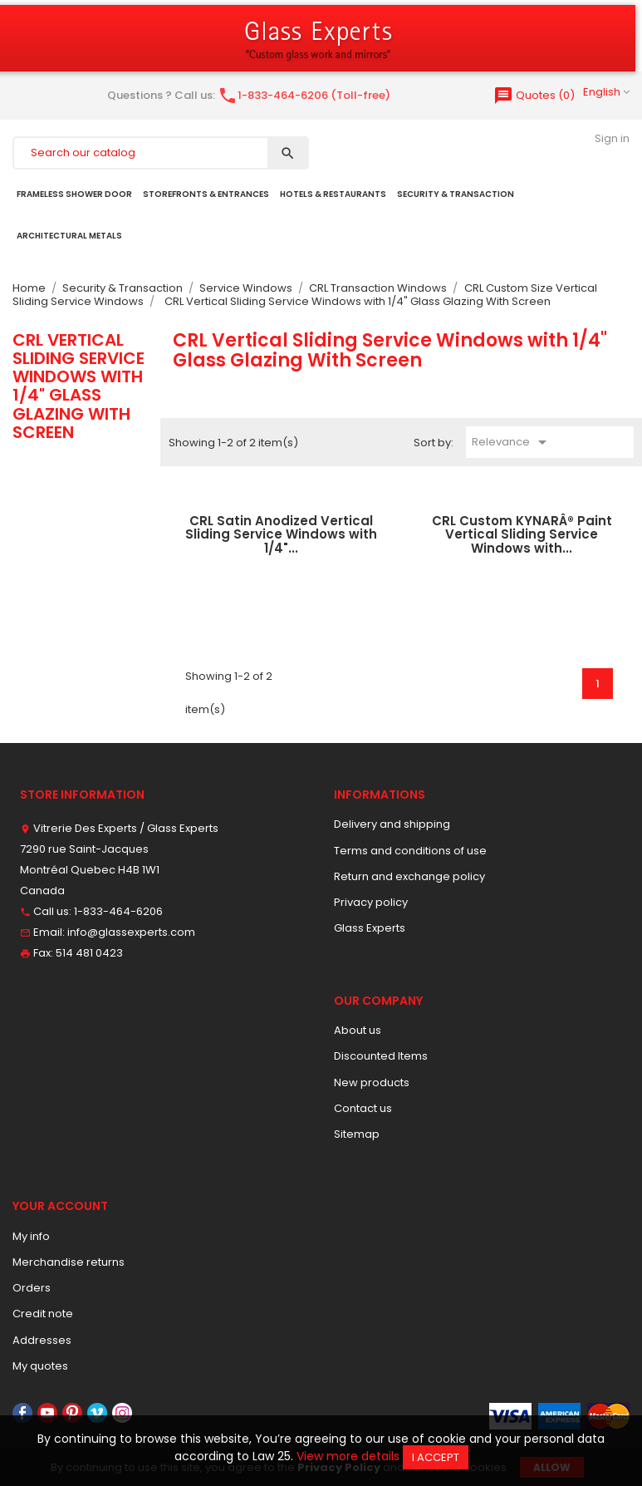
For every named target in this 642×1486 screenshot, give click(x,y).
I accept (435, 1457)
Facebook (22, 1413)
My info (31, 1236)
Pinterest (72, 1413)
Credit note (42, 1313)
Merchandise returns (68, 1262)
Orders (31, 1288)
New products (371, 1082)
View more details (347, 1456)
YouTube (47, 1413)
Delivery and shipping (392, 824)
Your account (60, 1206)
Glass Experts (369, 928)
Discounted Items (381, 1056)
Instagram (122, 1413)
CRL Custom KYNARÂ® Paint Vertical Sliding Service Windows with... (522, 534)
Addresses (41, 1340)
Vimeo (97, 1413)
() (534, 95)
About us (357, 1030)
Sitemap (357, 1134)
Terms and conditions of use (410, 851)
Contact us (363, 1108)
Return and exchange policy (409, 876)
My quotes (40, 1366)
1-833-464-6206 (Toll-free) (304, 95)
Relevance (512, 442)
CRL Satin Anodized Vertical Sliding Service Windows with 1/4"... (281, 534)
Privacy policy (371, 902)
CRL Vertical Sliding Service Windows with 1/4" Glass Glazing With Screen (78, 386)
